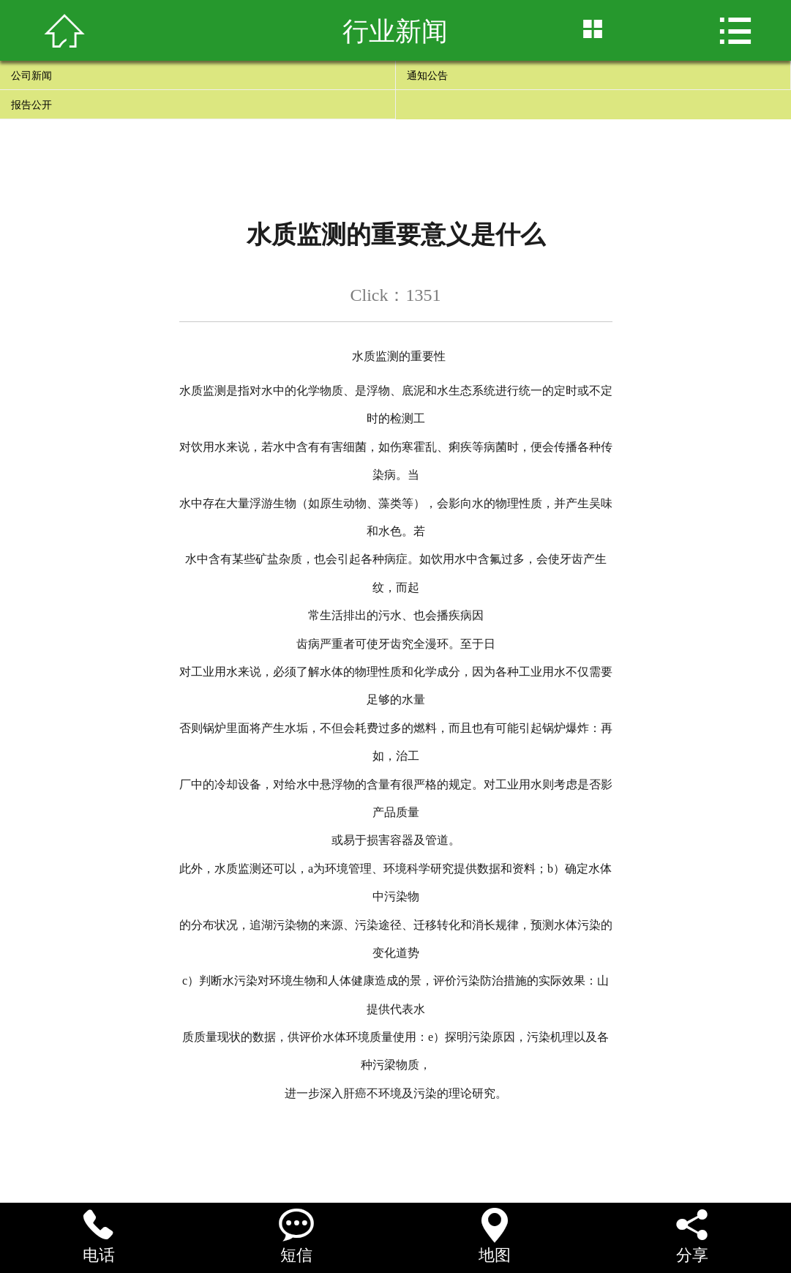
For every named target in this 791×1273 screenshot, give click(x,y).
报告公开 (31, 105)
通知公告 (427, 75)
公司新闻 (31, 75)
